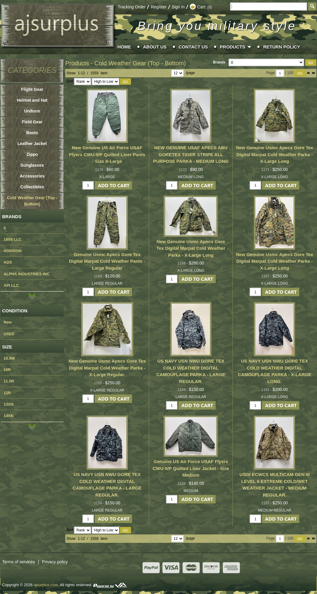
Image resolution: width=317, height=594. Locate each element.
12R (7, 393)
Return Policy (281, 46)
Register (158, 7)
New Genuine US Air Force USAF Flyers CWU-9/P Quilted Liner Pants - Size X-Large (107, 154)
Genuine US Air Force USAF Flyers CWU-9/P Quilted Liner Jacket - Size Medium (191, 468)
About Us (155, 46)
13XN (9, 404)
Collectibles (32, 186)
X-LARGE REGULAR (107, 390)
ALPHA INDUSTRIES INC (27, 274)
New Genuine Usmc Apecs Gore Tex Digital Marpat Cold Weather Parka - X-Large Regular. (107, 367)
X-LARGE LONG (274, 177)
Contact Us (193, 46)
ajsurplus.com (46, 585)
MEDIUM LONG (191, 177)
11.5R (9, 381)
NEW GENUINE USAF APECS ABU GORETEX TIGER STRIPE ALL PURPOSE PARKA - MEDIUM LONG (191, 154)
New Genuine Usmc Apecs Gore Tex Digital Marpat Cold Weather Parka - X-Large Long (274, 154)
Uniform (32, 111)
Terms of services (22, 562)
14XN (9, 415)
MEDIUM (190, 491)
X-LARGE (107, 177)
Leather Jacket (32, 143)
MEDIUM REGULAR (274, 510)
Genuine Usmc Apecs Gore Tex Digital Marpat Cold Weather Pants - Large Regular (107, 261)
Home (124, 46)
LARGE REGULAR (107, 283)
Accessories (32, 176)
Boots (32, 132)
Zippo (32, 154)
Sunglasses (32, 165)
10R (7, 369)
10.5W (9, 358)
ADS (8, 262)
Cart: (201, 7)
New (8, 322)
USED (9, 334)
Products (232, 46)
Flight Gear (32, 89)
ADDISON (13, 251)
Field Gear (32, 121)
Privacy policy (55, 561)
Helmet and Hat (32, 100)
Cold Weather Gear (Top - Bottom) (140, 63)
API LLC (11, 285)
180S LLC (12, 239)
